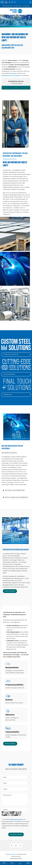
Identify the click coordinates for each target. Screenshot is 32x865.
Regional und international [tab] (15, 490)
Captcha (5, 809)
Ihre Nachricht (16, 795)
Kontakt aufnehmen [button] (16, 87)
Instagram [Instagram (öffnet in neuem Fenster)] (14, 2)
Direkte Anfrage (10, 743)
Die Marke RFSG (18, 6)
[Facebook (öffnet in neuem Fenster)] (12, 845)
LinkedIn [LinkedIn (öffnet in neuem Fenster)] (10, 2)
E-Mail (16, 783)
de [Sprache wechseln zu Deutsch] (6, 2)
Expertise (13, 73)
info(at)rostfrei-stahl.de (16, 858)
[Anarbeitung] (20, 863)
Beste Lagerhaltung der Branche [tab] (16, 497)
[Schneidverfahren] (12, 863)
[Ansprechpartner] (28, 863)
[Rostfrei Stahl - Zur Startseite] (16, 11)
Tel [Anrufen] (30, 2)
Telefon (5, 789)
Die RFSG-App (26, 6)
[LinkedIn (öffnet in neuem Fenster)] (16, 845)
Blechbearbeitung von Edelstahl (11, 75)
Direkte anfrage (10, 591)
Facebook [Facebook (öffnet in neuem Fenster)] (12, 2)
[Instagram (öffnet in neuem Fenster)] (20, 845)
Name (16, 777)
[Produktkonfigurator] (4, 863)
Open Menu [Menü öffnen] (2, 2)
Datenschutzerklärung (16, 819)
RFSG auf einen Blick (7, 6)
